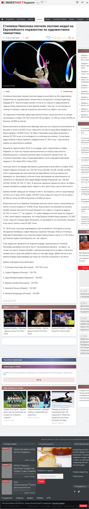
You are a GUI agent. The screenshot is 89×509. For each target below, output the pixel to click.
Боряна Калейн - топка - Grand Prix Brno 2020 (62, 329)
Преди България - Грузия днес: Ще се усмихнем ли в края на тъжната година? (15, 413)
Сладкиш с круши (45, 470)
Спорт (7, 91)
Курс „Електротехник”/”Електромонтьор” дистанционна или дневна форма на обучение (29, 487)
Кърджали (7, 497)
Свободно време (59, 19)
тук (4, 374)
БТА (14, 301)
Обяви (40, 497)
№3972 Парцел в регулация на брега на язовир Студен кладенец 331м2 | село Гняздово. (25, 469)
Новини (39, 19)
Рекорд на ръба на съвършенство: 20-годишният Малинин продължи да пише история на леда (61, 414)
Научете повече (58, 503)
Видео (30, 497)
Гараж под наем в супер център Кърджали (24, 450)
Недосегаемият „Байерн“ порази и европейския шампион (39, 412)
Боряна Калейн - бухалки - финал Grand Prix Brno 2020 (15, 331)
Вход (39, 380)
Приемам (83, 506)
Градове (80, 19)
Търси (41, 481)
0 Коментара (68, 91)
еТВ (48, 497)
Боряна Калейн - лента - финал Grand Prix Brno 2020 (38, 331)
